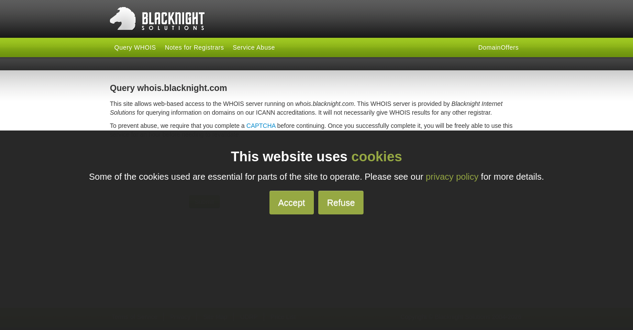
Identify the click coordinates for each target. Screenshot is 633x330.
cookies (376, 156)
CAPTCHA (261, 125)
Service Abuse (254, 47)
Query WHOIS (135, 47)
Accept (291, 202)
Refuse (341, 202)
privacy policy (452, 176)
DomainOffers (498, 47)
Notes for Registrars (194, 47)
